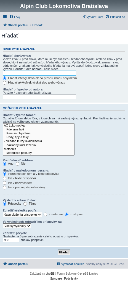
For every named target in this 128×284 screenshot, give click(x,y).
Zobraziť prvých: (15, 233)
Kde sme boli (38, 130)
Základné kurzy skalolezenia (38, 141)
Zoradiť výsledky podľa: (20, 210)
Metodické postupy (38, 153)
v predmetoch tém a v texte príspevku (30, 173)
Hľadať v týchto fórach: (19, 115)
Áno (8, 163)
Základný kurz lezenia (38, 145)
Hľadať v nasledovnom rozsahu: (26, 170)
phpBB (50, 273)
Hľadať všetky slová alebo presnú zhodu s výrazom (40, 78)
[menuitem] (14, 17)
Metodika (38, 149)
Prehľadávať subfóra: (18, 160)
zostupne (73, 214)
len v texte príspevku (19, 178)
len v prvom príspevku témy (24, 187)
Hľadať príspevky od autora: (23, 89)
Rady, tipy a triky (38, 137)
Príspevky (12, 203)
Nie (21, 163)
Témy (29, 203)
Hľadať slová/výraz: (17, 55)
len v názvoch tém (18, 182)
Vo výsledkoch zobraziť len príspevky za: (32, 221)
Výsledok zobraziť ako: (19, 200)
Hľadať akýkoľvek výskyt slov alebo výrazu (34, 82)
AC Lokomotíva (38, 126)
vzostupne (53, 214)
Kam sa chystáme (38, 133)
